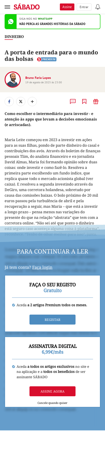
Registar (52, 319)
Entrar (84, 7)
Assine (67, 7)
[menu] (7, 7)
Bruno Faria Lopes (38, 78)
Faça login (42, 267)
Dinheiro (14, 36)
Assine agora (52, 391)
